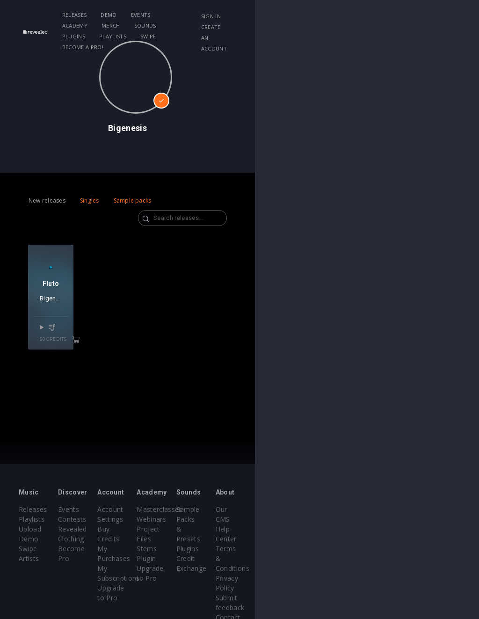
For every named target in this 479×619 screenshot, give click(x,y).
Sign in (393, 16)
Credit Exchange (351, 538)
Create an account (411, 26)
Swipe (98, 25)
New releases (47, 200)
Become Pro (115, 538)
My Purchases (194, 528)
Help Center (421, 519)
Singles (89, 200)
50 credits (98, 368)
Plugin (258, 548)
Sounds (275, 14)
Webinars (263, 519)
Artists (29, 548)
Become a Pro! (139, 25)
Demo (136, 14)
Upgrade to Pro (196, 548)
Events (168, 14)
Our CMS (416, 509)
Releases (102, 14)
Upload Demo (41, 528)
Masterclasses (271, 509)
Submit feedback (428, 558)
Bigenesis (59, 338)
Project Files (268, 528)
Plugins (311, 14)
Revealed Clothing (123, 528)
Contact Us (419, 568)
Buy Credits (190, 519)
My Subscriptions (199, 538)
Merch (241, 14)
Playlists (350, 14)
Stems (259, 538)
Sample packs (133, 200)
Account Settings (198, 509)
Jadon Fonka (93, 338)
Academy (204, 14)
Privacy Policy (423, 548)
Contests (109, 519)
